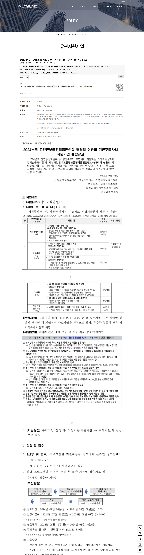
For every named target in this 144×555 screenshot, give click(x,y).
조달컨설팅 (70, 6)
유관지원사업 (61, 34)
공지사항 (119, 6)
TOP (123, 537)
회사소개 (57, 6)
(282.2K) (54, 66)
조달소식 (84, 34)
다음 (26, 77)
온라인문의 (94, 6)
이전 (21, 77)
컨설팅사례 (107, 6)
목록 (121, 77)
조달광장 (82, 6)
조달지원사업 (73, 34)
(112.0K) (35, 69)
